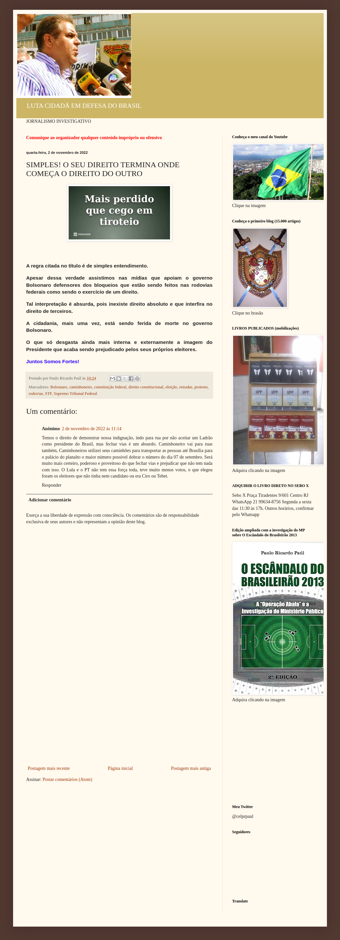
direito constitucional (145, 387)
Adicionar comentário (49, 499)
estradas (186, 387)
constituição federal (110, 387)
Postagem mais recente (49, 768)
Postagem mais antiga (191, 768)
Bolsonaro (58, 387)
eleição (171, 387)
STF (48, 393)
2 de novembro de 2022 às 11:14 (91, 428)
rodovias (36, 393)
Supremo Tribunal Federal (75, 393)
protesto (201, 387)
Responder (51, 485)
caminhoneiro (80, 387)
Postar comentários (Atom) (67, 779)
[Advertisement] (119, 715)
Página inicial (120, 768)
